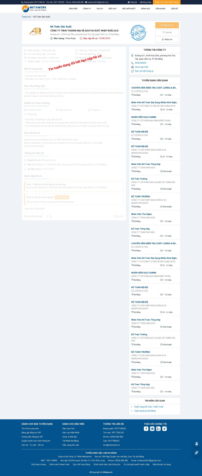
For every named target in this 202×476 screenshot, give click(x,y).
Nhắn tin (167, 39)
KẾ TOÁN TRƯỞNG (140, 196)
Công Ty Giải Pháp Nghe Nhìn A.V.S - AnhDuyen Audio (149, 151)
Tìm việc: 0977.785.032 (113, 432)
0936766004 (140, 63)
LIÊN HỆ (174, 9)
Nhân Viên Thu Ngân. (141, 214)
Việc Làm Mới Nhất (70, 432)
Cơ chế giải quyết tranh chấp (136, 464)
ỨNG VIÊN (73, 9)
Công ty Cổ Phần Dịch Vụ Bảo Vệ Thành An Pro (153, 184)
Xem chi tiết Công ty (144, 71)
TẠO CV (99, 9)
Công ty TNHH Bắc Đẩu (143, 232)
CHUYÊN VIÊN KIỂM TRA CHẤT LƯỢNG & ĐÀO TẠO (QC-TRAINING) (154, 88)
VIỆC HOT (112, 9)
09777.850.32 (39, 2)
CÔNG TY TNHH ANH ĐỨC (143, 168)
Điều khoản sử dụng (162, 464)
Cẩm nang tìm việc (70, 445)
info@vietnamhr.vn (111, 445)
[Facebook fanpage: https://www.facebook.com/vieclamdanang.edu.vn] (146, 428)
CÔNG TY (87, 9)
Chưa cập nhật (141, 67)
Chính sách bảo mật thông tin (107, 464)
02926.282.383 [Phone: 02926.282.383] (121, 460)
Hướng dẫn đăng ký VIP (32, 437)
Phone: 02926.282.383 (113, 437)
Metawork (108, 472)
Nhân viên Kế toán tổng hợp (145, 164)
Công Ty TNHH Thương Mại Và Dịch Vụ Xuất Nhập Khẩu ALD (84, 30)
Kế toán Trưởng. (139, 179)
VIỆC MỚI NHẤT (129, 9)
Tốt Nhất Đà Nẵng (70, 441)
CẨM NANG (160, 9)
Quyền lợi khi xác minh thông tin (36, 441)
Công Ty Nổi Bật (69, 437)
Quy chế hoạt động (81, 464)
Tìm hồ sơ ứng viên (30, 428)
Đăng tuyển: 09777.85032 (114, 428)
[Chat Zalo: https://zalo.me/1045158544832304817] (158, 428)
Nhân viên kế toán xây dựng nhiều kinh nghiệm (154, 102)
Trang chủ (26, 17)
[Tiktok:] (164, 428)
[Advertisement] (74, 242)
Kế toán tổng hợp (140, 229)
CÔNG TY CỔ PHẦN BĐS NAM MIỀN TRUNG (151, 120)
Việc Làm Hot (68, 428)
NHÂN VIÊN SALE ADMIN (143, 117)
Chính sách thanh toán (59, 464)
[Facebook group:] (152, 428)
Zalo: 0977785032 (111, 441)
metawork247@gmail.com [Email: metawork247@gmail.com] (149, 460)
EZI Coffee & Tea (139, 91)
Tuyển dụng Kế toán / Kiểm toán (148, 407)
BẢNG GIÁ (145, 9)
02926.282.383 (78, 2)
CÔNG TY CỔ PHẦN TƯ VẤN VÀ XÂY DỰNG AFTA (153, 106)
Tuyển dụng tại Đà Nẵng (145, 411)
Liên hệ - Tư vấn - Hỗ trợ (32, 445)
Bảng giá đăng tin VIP (31, 432)
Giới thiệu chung (38, 464)
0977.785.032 (59, 2)
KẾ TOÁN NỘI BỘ (139, 132)
